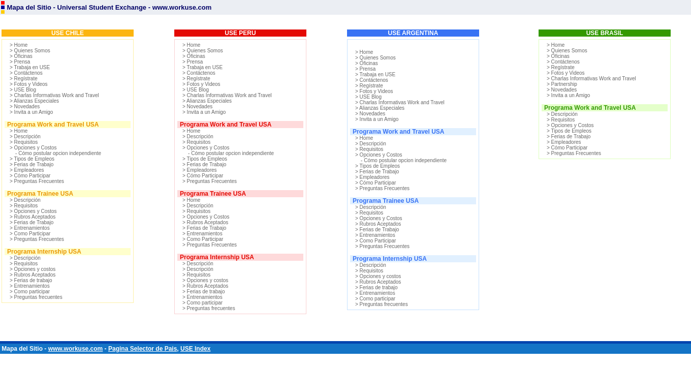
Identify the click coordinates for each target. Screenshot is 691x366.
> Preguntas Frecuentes (37, 181)
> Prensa (20, 62)
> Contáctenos (26, 73)
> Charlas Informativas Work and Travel (54, 95)
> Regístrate (24, 78)
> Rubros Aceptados (32, 217)
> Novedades (25, 106)
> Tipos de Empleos (32, 159)
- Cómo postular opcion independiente (55, 153)
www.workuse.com (75, 348)
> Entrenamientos (30, 228)
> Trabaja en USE (30, 67)
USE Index (195, 348)
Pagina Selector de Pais (142, 348)
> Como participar (30, 291)
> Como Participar (30, 233)
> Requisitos (24, 142)
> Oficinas (21, 56)
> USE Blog (23, 90)
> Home (18, 45)
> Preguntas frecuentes (36, 297)
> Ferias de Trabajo (31, 164)
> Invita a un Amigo (31, 112)
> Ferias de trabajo (31, 280)
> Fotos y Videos (29, 84)
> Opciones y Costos (33, 147)
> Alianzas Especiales (34, 101)
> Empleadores (27, 170)
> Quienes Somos (30, 50)
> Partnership (562, 84)
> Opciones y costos (32, 269)
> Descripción (25, 136)
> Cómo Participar (30, 175)
